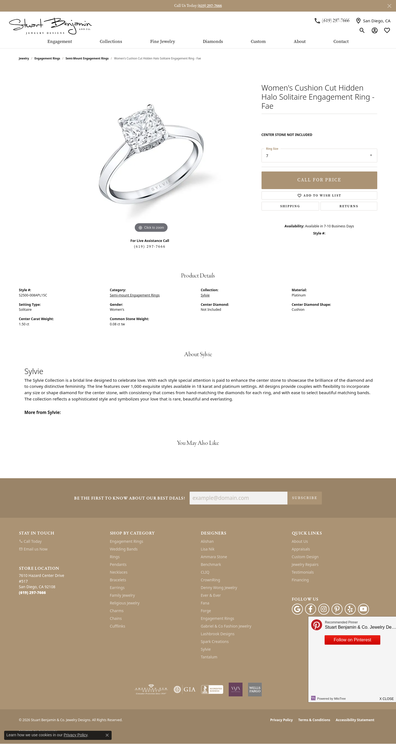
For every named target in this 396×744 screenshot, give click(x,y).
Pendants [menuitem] (118, 564)
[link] (331, 20)
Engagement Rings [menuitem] (126, 541)
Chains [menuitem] (116, 618)
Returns (349, 206)
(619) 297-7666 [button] (210, 5)
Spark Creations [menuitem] (215, 641)
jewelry (24, 58)
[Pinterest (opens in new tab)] (337, 609)
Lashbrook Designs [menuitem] (218, 633)
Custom (258, 41)
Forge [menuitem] (206, 610)
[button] (362, 30)
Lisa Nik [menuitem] (208, 549)
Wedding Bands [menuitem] (124, 549)
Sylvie (205, 295)
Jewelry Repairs (305, 564)
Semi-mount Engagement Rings (87, 58)
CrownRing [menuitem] (210, 579)
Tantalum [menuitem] (209, 656)
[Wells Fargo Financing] (255, 689)
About (300, 41)
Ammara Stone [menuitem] (214, 556)
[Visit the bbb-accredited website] (212, 689)
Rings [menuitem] (115, 556)
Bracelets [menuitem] (118, 579)
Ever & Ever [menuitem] (211, 595)
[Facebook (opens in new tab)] (310, 609)
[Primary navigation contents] (198, 43)
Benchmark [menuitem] (211, 564)
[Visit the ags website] (151, 689)
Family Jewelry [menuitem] (122, 595)
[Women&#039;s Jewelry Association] (236, 689)
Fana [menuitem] (205, 603)
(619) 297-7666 (150, 246)
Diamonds (213, 41)
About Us (300, 541)
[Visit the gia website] (185, 689)
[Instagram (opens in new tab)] (323, 609)
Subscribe (304, 497)
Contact (341, 41)
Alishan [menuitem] (207, 541)
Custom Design (305, 556)
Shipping (290, 206)
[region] (151, 151)
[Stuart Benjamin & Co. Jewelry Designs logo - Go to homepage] (50, 25)
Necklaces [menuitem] (119, 572)
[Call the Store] (32, 592)
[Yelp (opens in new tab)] (350, 609)
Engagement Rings (47, 58)
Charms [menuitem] (117, 610)
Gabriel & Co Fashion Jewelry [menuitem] (226, 626)
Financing (300, 579)
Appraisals (301, 549)
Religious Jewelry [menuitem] (125, 603)
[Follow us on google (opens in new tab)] (297, 609)
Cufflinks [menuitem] (117, 626)
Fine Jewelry (162, 41)
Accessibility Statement (355, 720)
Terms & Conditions (314, 720)
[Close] (389, 5)
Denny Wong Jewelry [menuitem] (219, 587)
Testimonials (303, 572)
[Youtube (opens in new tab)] (363, 609)
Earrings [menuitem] (117, 587)
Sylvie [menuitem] (206, 649)
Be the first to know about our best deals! (129, 498)
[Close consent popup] (107, 735)
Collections (111, 41)
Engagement (59, 41)
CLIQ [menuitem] (205, 572)
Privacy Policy (281, 720)
